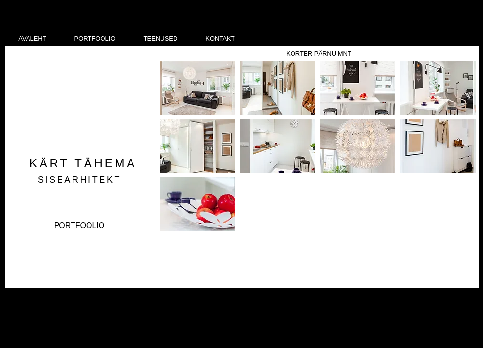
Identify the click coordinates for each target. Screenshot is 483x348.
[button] (197, 88)
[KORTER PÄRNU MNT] (319, 53)
